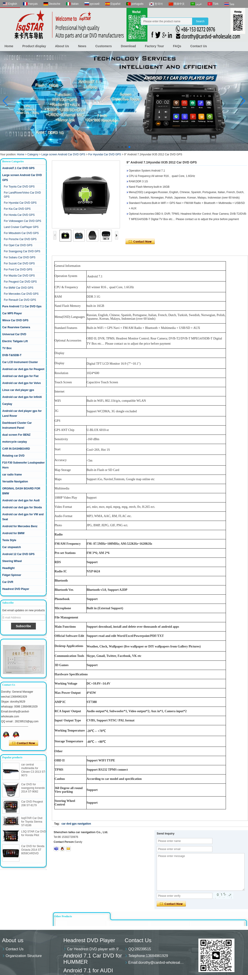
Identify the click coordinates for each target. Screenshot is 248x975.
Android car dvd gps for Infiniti (22, 397)
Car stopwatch (11, 547)
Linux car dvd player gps (18, 390)
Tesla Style (9, 540)
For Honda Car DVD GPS (19, 214)
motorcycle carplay (14, 441)
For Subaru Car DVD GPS (19, 257)
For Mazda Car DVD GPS (19, 275)
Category (32, 154)
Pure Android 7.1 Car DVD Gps (21, 306)
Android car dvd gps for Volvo (21, 383)
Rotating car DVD (13, 455)
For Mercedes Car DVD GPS (21, 293)
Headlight (8, 568)
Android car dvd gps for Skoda (22, 507)
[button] (118, 147)
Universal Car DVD (14, 334)
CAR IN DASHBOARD (16, 448)
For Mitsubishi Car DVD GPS (21, 233)
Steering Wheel (12, 561)
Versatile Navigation (15, 481)
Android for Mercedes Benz (19, 526)
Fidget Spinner (11, 575)
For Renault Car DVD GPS (20, 299)
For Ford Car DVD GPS (18, 269)
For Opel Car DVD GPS (18, 245)
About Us (62, 46)
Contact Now (23, 743)
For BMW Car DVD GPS (18, 287)
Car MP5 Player (12, 313)
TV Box (6, 348)
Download (128, 46)
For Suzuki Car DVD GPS (19, 263)
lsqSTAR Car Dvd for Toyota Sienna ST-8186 (31, 822)
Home (9, 46)
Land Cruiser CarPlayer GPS (21, 227)
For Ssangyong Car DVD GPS (22, 251)
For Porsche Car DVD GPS (20, 239)
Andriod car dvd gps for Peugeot (23, 369)
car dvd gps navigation (76, 823)
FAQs (177, 46)
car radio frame (12, 474)
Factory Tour (154, 46)
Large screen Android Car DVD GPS (63, 154)
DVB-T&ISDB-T (11, 355)
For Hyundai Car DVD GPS (104, 154)
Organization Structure (24, 956)
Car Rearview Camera (16, 327)
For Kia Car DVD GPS (17, 208)
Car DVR (7, 582)
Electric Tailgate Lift (15, 341)
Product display (34, 46)
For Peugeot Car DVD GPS (20, 281)
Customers (103, 46)
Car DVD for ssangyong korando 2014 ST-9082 (33, 788)
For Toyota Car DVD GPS (19, 186)
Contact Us (198, 46)
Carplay (7, 404)
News (82, 46)
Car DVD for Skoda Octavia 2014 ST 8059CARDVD (32, 850)
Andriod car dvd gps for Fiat (20, 376)
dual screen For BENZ (16, 434)
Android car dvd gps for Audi (21, 500)
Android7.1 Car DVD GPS (18, 168)
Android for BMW (13, 533)
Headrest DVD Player (15, 589)
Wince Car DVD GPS (15, 320)
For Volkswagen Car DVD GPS (22, 221)
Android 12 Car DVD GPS (18, 554)
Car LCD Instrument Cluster (20, 362)
